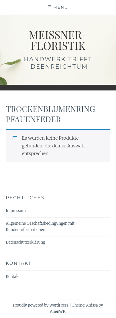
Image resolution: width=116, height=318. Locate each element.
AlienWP (57, 311)
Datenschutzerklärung (25, 242)
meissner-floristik (58, 40)
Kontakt (13, 276)
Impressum (16, 210)
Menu (60, 7)
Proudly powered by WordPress (40, 305)
